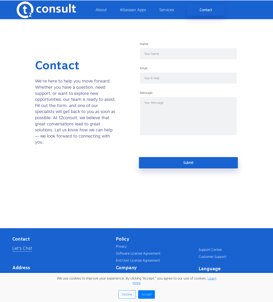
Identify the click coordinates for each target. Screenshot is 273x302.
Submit (193, 163)
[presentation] (174, 147)
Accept (146, 294)
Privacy (121, 246)
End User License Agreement (138, 260)
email (147, 68)
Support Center (210, 250)
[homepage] (42, 9)
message (150, 92)
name (148, 44)
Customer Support (212, 257)
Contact (206, 10)
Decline (127, 294)
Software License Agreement (138, 253)
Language (210, 268)
